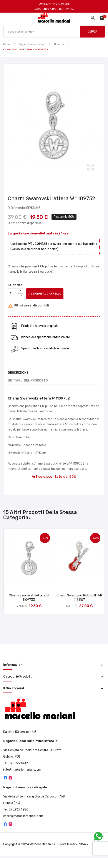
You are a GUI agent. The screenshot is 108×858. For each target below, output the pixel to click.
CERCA (92, 31)
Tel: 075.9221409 (15, 763)
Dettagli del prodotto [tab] (28, 380)
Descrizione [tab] (18, 373)
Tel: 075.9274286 (15, 809)
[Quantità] (13, 293)
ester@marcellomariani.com (23, 816)
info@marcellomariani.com (22, 769)
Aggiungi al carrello (44, 293)
